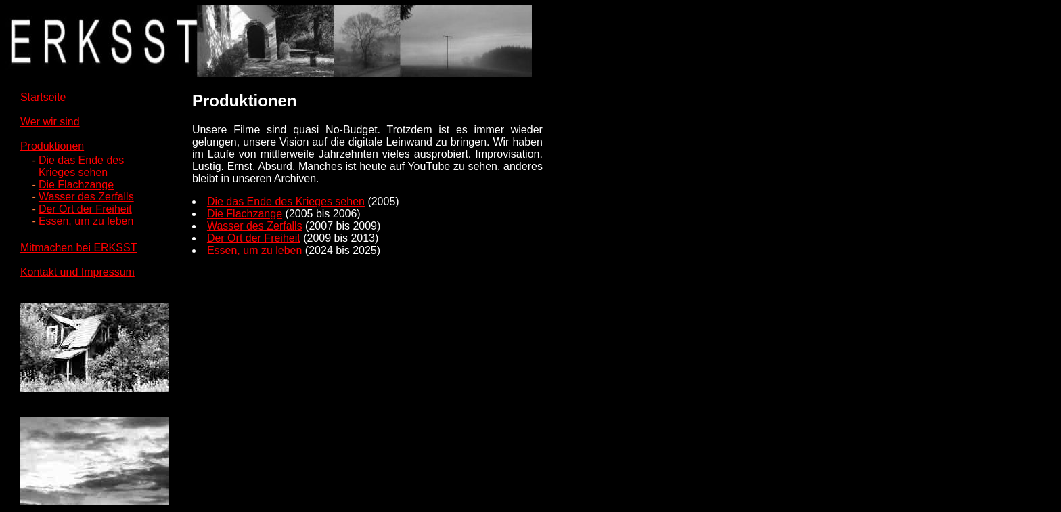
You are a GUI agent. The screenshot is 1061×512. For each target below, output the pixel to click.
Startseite (43, 97)
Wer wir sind (50, 121)
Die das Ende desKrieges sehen (81, 166)
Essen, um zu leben (86, 221)
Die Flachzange (76, 184)
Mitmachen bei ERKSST (78, 247)
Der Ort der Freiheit (85, 209)
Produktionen (52, 146)
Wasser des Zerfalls (86, 196)
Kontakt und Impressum (77, 272)
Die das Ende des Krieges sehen (286, 201)
